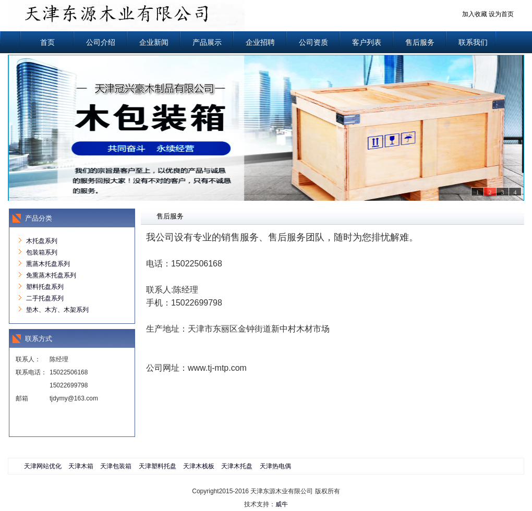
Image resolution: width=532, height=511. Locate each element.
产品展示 (207, 42)
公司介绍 (100, 42)
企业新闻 (153, 42)
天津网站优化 (43, 466)
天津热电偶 (275, 466)
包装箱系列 (41, 252)
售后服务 (419, 42)
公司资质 (313, 42)
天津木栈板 (198, 466)
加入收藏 (474, 14)
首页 (47, 42)
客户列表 (366, 42)
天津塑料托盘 (157, 466)
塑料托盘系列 (45, 286)
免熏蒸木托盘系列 (51, 275)
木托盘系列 (41, 241)
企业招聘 (260, 42)
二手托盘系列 (45, 298)
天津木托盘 (236, 466)
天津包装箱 (115, 466)
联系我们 (473, 42)
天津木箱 (80, 466)
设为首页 (501, 14)
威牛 (281, 504)
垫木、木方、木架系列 (57, 309)
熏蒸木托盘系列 (48, 263)
